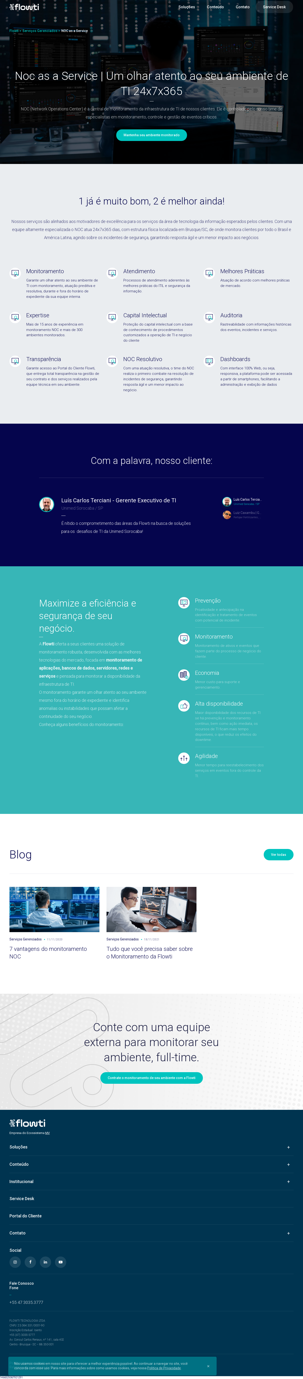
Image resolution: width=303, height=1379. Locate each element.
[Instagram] (15, 1262)
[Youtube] (60, 1262)
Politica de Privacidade (164, 1368)
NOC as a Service (74, 31)
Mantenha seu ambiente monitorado (152, 135)
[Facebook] (30, 1262)
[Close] (208, 1366)
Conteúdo (215, 7)
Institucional (21, 1181)
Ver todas (278, 855)
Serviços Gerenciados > (41, 31)
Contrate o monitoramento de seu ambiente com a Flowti (152, 1078)
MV (47, 1133)
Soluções (186, 7)
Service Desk (274, 7)
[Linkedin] (45, 1262)
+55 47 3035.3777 (26, 1302)
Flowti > (15, 31)
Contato (243, 7)
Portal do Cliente (25, 1215)
